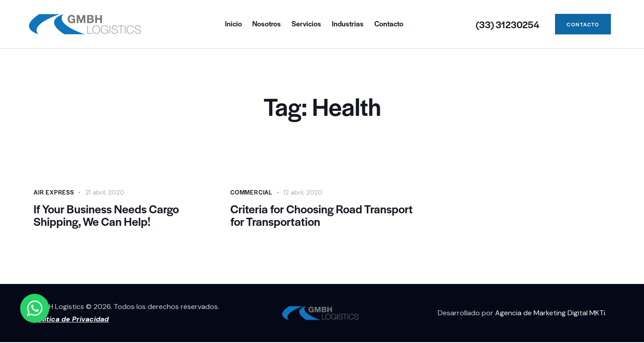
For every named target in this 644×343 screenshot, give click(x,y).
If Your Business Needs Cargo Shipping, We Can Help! (107, 216)
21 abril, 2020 (104, 192)
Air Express (54, 192)
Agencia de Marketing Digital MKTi (550, 313)
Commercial (251, 192)
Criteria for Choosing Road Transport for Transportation (301, 216)
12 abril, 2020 (303, 192)
